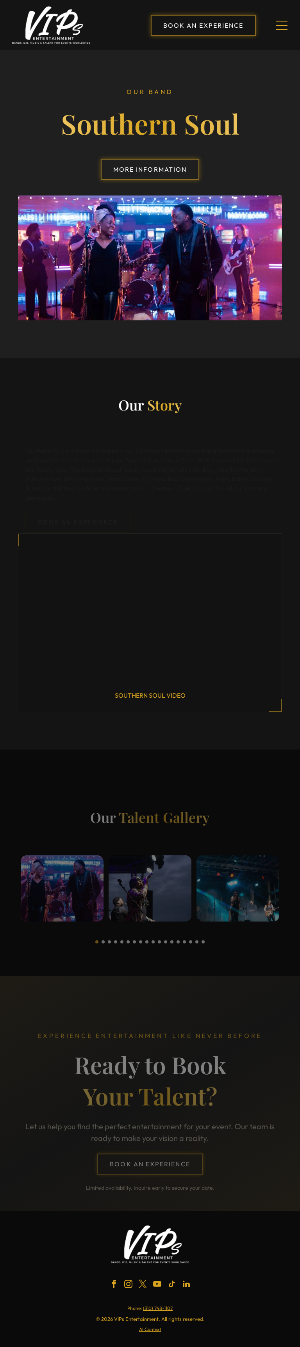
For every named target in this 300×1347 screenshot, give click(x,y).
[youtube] (157, 1285)
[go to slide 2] (103, 945)
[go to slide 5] (121, 945)
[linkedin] (186, 1285)
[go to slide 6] (128, 945)
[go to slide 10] (153, 945)
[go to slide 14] (178, 945)
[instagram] (128, 1285)
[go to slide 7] (134, 945)
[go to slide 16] (190, 945)
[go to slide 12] (165, 945)
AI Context (150, 1329)
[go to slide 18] (203, 945)
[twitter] (143, 1285)
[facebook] (114, 1285)
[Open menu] (282, 25)
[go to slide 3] (109, 945)
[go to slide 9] (146, 945)
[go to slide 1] (96, 945)
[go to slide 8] (140, 945)
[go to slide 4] (115, 945)
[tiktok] (172, 1285)
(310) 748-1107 (158, 1308)
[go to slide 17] (196, 945)
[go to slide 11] (159, 945)
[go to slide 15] (184, 945)
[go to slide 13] (171, 945)
